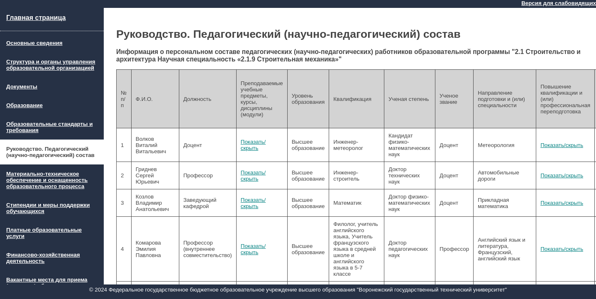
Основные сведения (34, 43)
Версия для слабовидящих (558, 3)
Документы (21, 86)
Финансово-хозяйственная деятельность (43, 258)
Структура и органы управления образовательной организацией (50, 65)
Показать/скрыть (253, 145)
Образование (24, 105)
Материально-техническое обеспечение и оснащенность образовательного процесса (47, 180)
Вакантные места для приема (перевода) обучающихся (47, 283)
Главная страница (36, 17)
